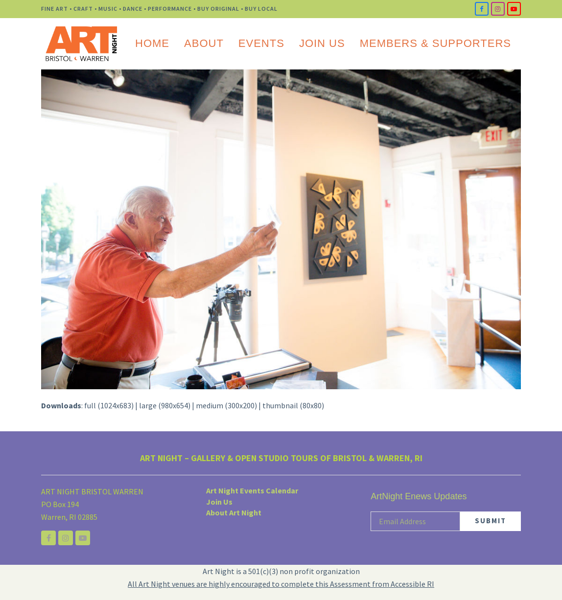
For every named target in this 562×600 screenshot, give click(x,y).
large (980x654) (164, 405)
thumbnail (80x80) (293, 405)
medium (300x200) (226, 405)
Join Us (219, 502)
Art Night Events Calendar (252, 490)
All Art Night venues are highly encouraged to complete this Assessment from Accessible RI (281, 584)
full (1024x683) (109, 405)
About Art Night (233, 512)
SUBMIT (490, 520)
